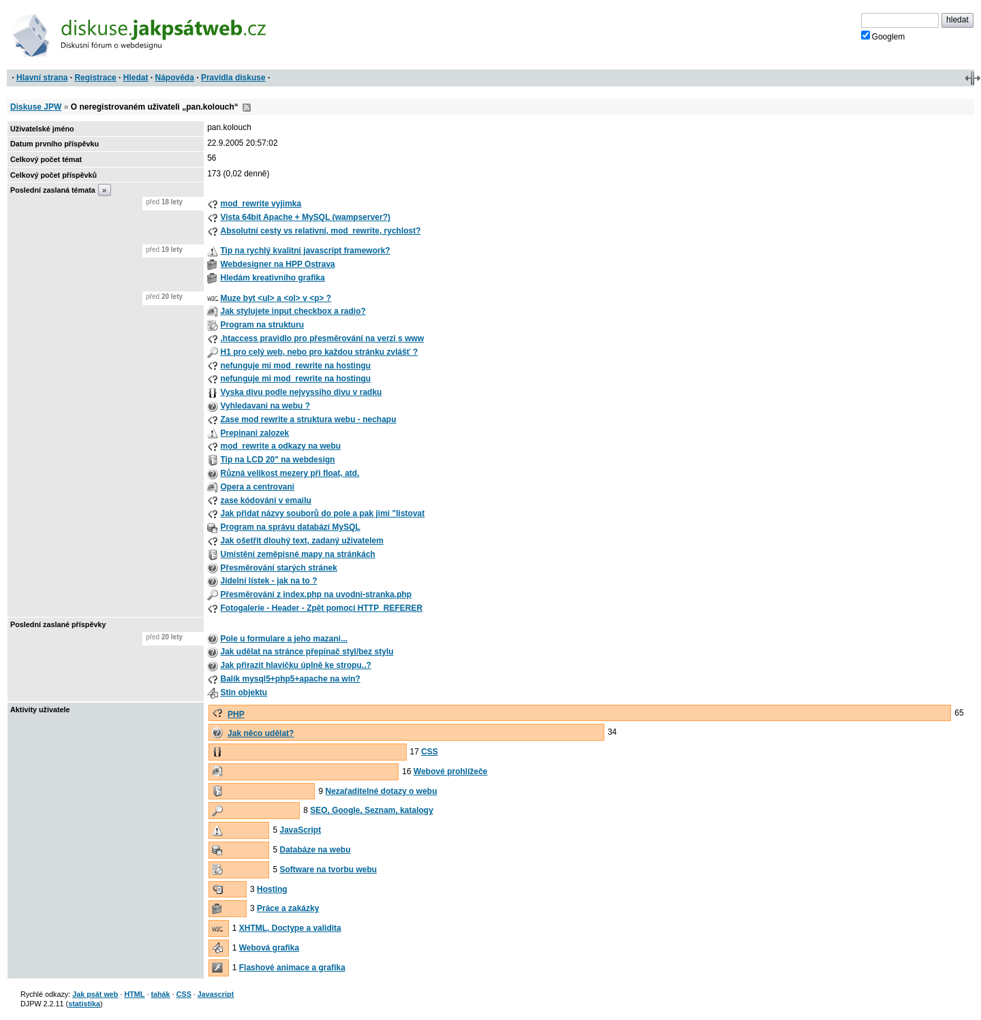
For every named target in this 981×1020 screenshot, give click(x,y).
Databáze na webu (314, 850)
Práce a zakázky (288, 908)
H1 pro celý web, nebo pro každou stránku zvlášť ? (319, 352)
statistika (84, 1004)
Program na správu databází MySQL (290, 527)
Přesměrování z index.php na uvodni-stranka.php (315, 594)
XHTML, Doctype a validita (290, 928)
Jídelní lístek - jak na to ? (268, 581)
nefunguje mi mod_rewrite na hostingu (295, 365)
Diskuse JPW (35, 107)
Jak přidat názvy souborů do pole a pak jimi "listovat (322, 513)
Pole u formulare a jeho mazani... (283, 638)
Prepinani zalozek (254, 433)
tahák (160, 994)
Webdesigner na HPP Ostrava (277, 264)
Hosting (272, 889)
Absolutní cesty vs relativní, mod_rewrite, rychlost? (320, 231)
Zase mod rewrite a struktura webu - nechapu (308, 419)
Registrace (95, 77)
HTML (134, 994)
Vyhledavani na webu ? (265, 406)
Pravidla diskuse (233, 77)
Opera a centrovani (257, 487)
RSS (247, 107)
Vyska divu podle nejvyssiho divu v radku (301, 392)
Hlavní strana (41, 77)
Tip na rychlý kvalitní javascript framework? (305, 250)
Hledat (136, 77)
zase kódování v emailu (265, 500)
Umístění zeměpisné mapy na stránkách (297, 554)
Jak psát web (95, 994)
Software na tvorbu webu (328, 869)
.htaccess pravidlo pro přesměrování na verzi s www (322, 338)
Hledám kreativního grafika (272, 278)
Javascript (216, 994)
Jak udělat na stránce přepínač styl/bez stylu (306, 651)
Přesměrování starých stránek (278, 568)
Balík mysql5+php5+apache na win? (290, 679)
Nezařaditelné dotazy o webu (381, 791)
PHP (236, 714)
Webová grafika (269, 948)
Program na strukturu (262, 325)
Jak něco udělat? (261, 733)
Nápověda (174, 77)
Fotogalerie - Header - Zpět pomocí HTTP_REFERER (321, 608)
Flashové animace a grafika (292, 967)
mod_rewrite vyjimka (260, 203)
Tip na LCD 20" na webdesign (277, 459)
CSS (429, 751)
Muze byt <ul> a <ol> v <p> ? (275, 298)
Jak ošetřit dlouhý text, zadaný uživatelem (301, 540)
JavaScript (300, 830)
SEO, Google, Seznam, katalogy (371, 810)
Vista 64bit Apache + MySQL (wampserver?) (305, 217)
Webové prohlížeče (450, 771)
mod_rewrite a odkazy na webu (280, 446)
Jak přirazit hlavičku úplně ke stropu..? (295, 665)
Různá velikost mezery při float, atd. (289, 473)
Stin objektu (243, 692)
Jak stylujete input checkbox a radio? (292, 311)
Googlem (883, 36)
